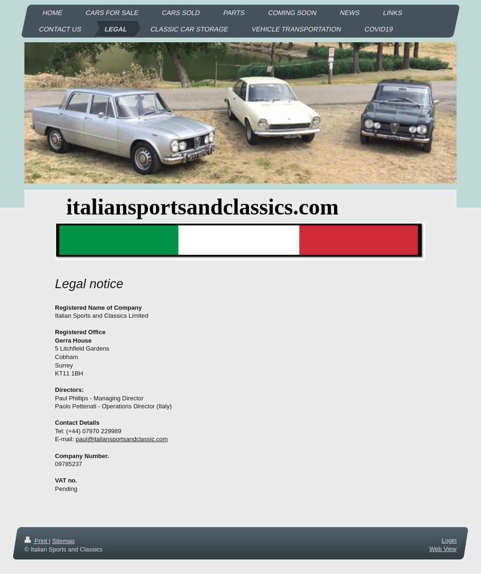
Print (36, 540)
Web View (443, 549)
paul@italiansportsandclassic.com (122, 439)
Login (449, 540)
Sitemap (63, 540)
